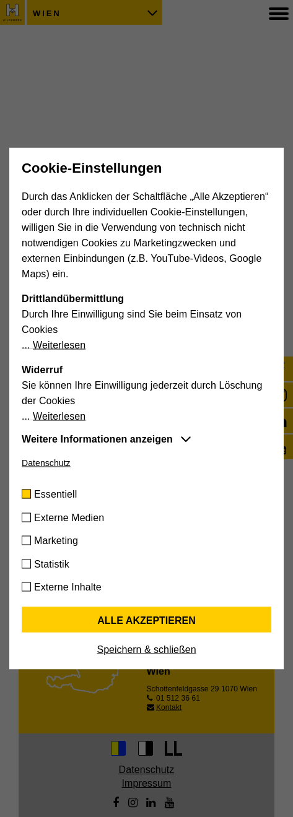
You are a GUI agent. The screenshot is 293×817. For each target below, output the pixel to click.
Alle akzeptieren (146, 620)
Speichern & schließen (146, 649)
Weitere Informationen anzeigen (97, 439)
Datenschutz (46, 463)
